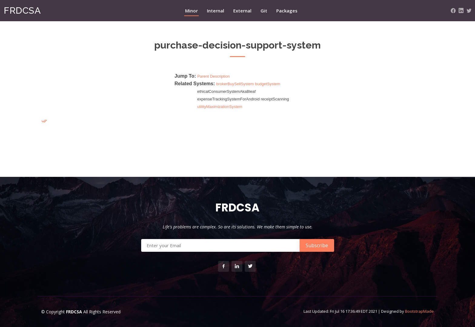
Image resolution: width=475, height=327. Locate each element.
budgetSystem (267, 84)
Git (264, 11)
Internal (215, 11)
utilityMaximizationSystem (219, 106)
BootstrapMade (419, 311)
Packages (286, 11)
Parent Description (213, 76)
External (242, 11)
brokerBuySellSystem (235, 84)
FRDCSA (22, 10)
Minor (191, 11)
